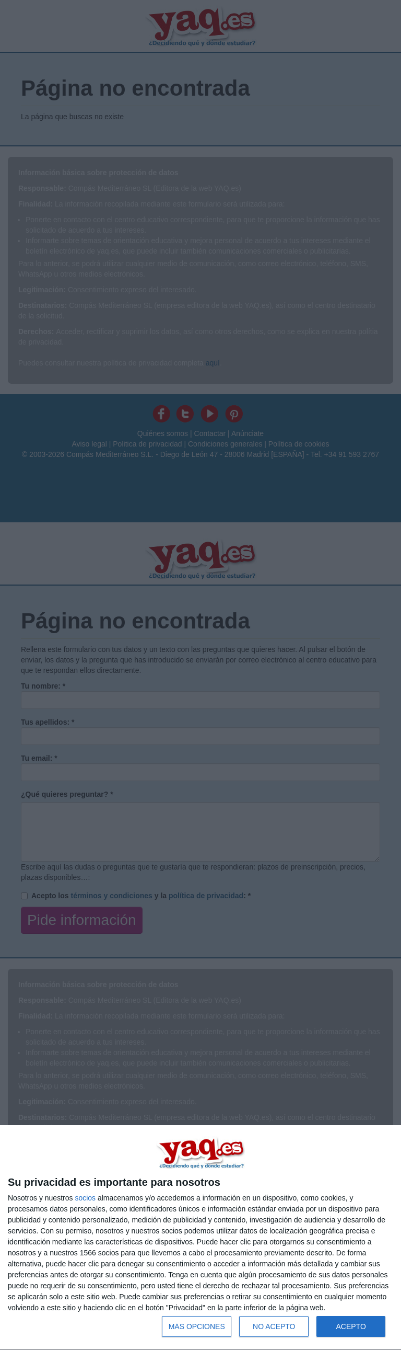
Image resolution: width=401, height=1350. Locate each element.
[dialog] (200, 1238)
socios (85, 1198)
